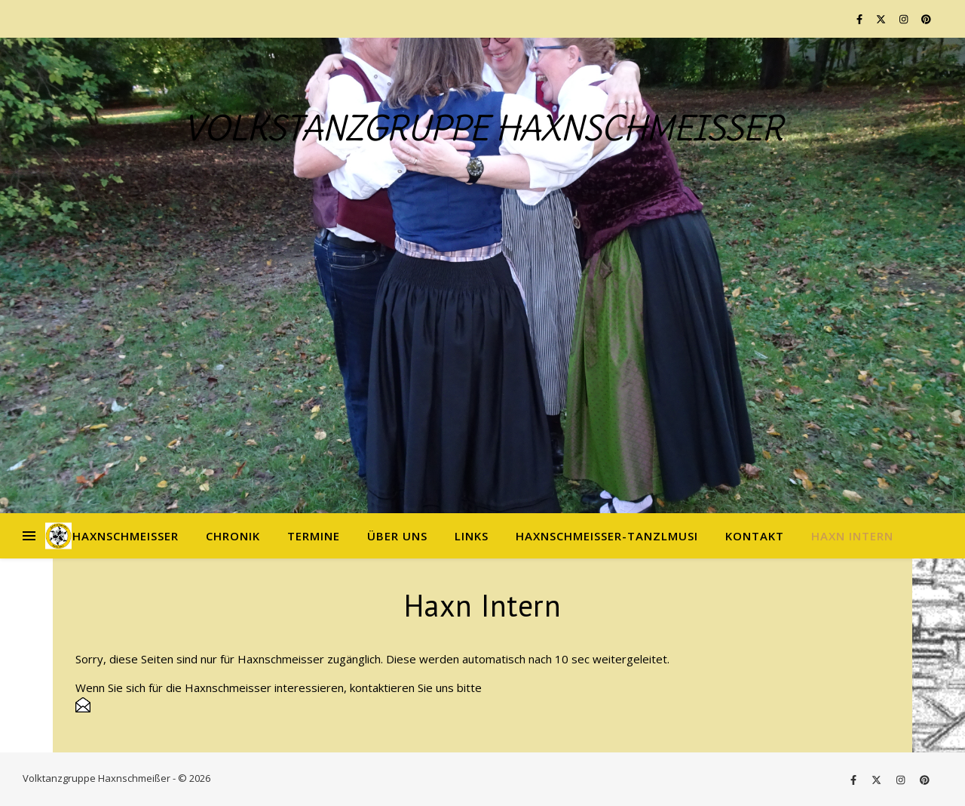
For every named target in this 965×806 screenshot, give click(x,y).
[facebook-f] (860, 19)
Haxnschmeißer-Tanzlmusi (607, 535)
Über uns (397, 535)
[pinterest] (926, 19)
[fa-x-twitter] (882, 19)
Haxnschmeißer (125, 535)
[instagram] (904, 19)
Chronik (233, 535)
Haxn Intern (852, 535)
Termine (313, 535)
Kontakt (754, 535)
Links (472, 535)
